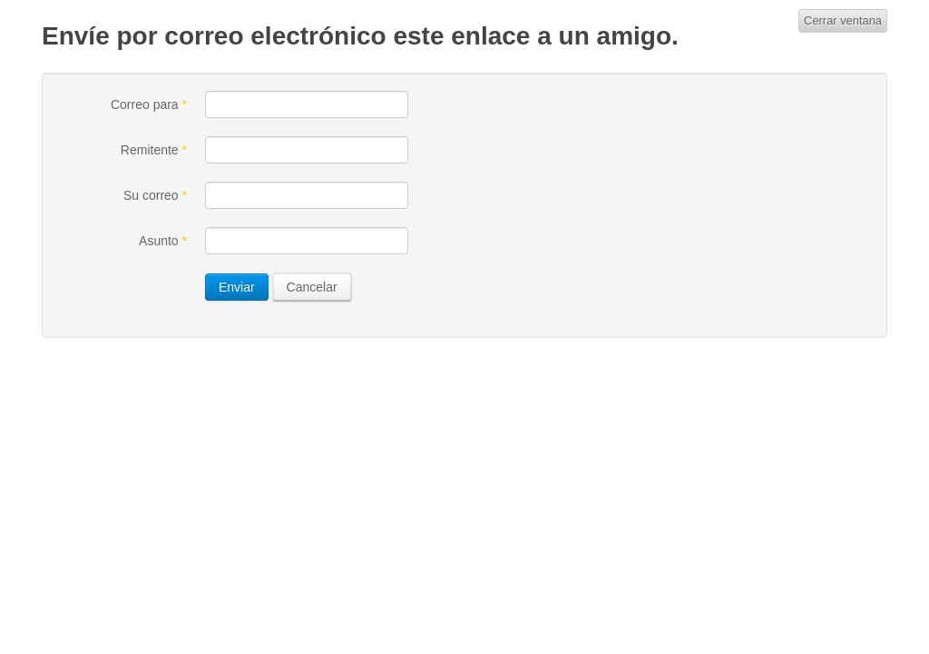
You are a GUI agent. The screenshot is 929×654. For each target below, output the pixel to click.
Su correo (155, 195)
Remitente (154, 150)
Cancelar (312, 287)
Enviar (237, 287)
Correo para (149, 104)
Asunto (163, 240)
